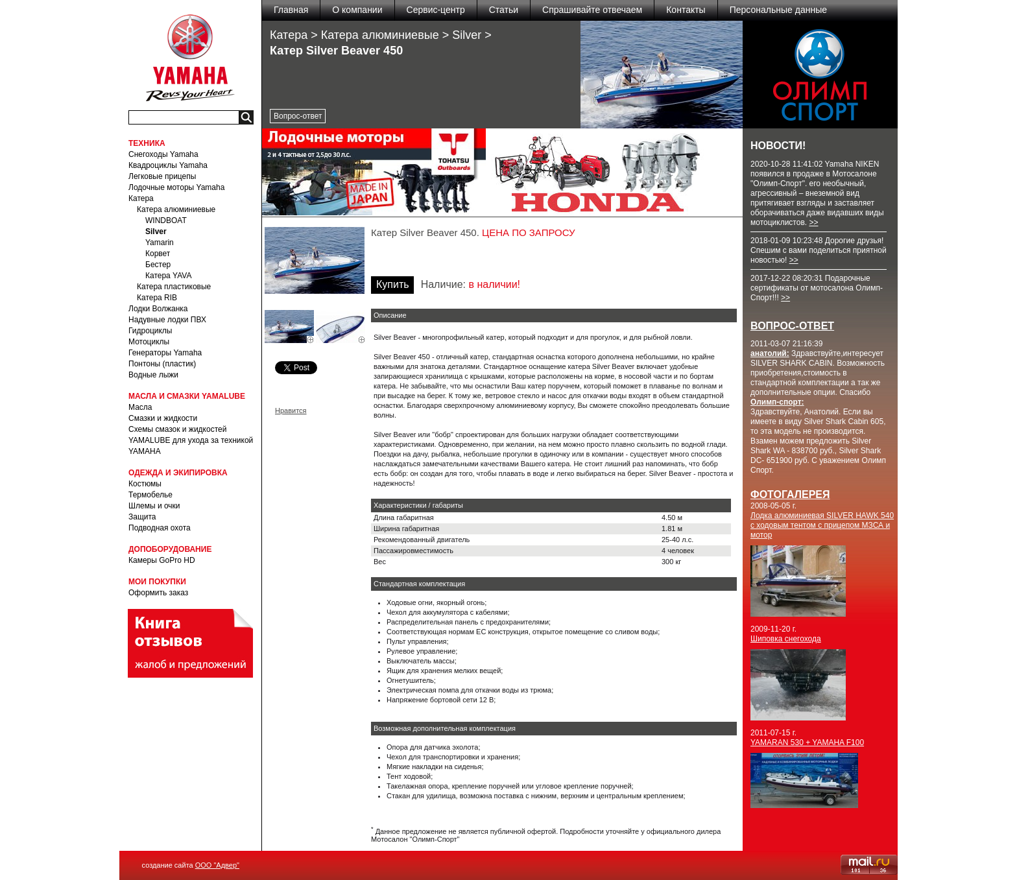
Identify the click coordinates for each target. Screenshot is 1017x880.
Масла (140, 407)
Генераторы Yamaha (165, 352)
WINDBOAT (166, 220)
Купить (392, 284)
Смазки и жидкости (162, 418)
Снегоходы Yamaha (163, 154)
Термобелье (150, 494)
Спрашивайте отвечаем (592, 10)
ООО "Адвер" (217, 865)
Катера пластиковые (174, 286)
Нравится (291, 410)
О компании (357, 10)
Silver (156, 231)
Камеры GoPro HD (161, 560)
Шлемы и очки (154, 505)
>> (813, 222)
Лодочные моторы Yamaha (176, 187)
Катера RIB (157, 297)
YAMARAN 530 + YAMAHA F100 (807, 742)
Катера (141, 198)
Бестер (158, 264)
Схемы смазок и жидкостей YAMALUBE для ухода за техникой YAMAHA (190, 440)
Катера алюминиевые (176, 209)
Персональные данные (778, 10)
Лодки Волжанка (158, 308)
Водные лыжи (153, 374)
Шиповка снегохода (785, 638)
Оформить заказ (158, 592)
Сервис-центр (436, 10)
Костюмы (145, 483)
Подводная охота (159, 527)
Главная (291, 10)
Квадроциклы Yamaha (168, 165)
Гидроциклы (150, 330)
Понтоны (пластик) (162, 363)
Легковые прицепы (162, 176)
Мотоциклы (148, 341)
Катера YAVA (168, 275)
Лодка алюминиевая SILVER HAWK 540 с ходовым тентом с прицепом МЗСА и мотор (822, 525)
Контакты (685, 10)
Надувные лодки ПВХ (167, 319)
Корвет (157, 253)
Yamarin (159, 242)
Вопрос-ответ (298, 116)
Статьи (503, 10)
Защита (142, 516)
